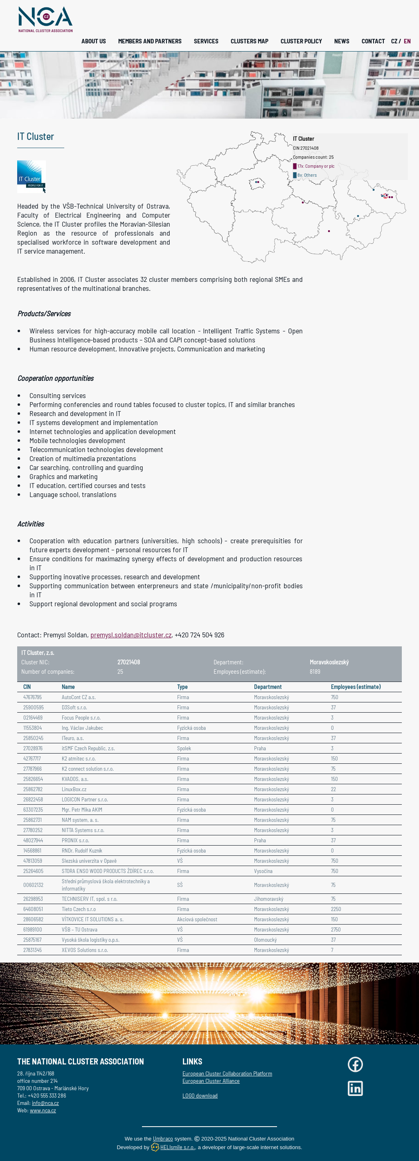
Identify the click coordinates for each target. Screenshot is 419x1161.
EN (407, 41)
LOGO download (200, 1095)
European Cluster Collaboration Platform (227, 1073)
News (341, 41)
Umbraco (163, 1138)
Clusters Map (249, 41)
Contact (373, 41)
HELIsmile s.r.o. (177, 1146)
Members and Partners (150, 41)
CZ (396, 41)
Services (206, 41)
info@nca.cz (45, 1102)
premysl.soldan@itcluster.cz (130, 634)
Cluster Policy (301, 41)
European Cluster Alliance (211, 1080)
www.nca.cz (43, 1110)
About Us (93, 41)
